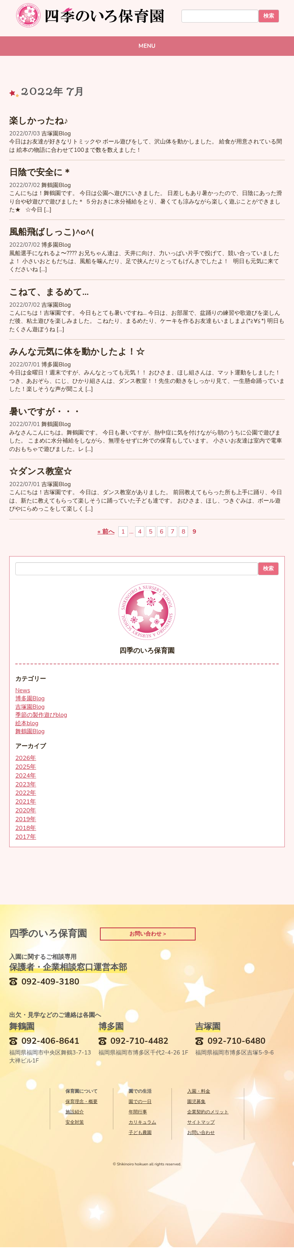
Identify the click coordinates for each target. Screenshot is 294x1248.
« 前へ (105, 531)
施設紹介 (74, 1113)
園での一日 (140, 1102)
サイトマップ (201, 1123)
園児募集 (196, 1102)
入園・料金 (198, 1092)
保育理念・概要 (81, 1102)
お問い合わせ (201, 1133)
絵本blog (26, 723)
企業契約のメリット (208, 1113)
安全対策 (74, 1123)
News (22, 690)
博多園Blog (56, 245)
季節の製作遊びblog (41, 715)
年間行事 (138, 1113)
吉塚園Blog (56, 133)
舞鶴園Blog (56, 185)
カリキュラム (142, 1123)
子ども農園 (140, 1133)
